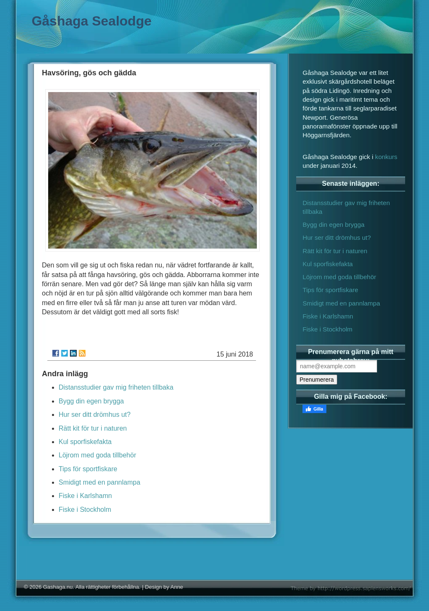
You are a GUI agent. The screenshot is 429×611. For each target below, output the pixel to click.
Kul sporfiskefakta (85, 441)
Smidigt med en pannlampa (99, 482)
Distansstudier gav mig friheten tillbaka (116, 387)
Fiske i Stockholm (85, 509)
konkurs (386, 156)
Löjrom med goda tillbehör (97, 455)
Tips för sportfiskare (88, 468)
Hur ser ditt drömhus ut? (95, 414)
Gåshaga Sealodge (91, 20)
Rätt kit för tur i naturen (93, 428)
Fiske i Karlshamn (85, 495)
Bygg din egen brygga (91, 401)
